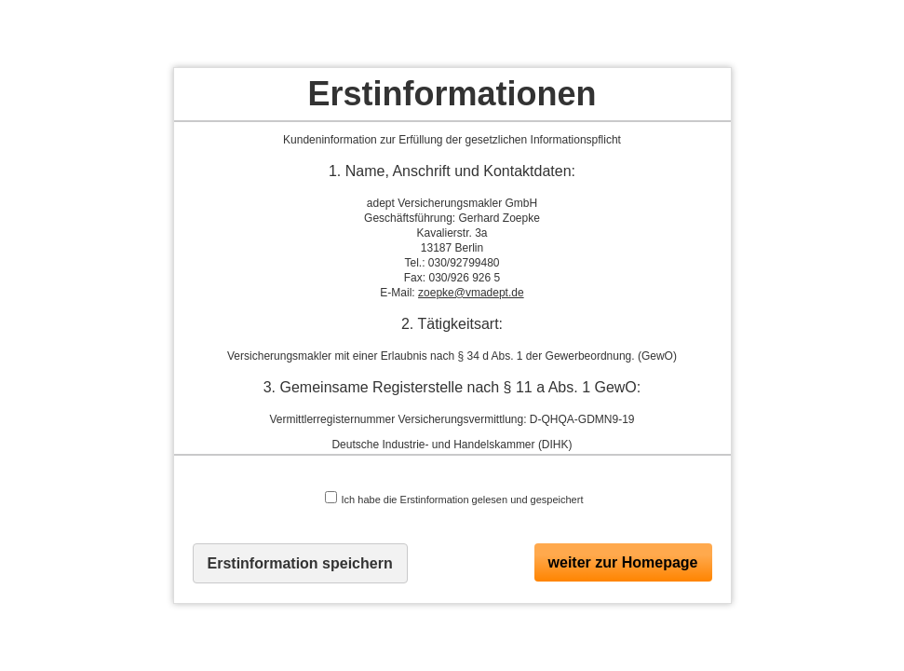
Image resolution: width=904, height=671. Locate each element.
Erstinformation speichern (300, 563)
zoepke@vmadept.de (471, 292)
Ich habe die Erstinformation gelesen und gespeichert (454, 498)
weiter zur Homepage (623, 562)
